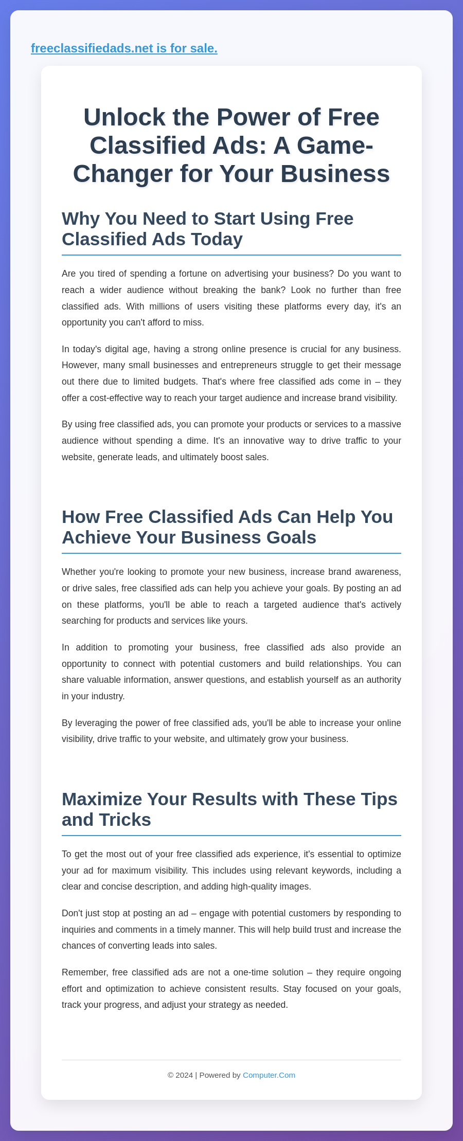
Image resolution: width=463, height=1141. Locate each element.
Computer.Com (269, 1075)
